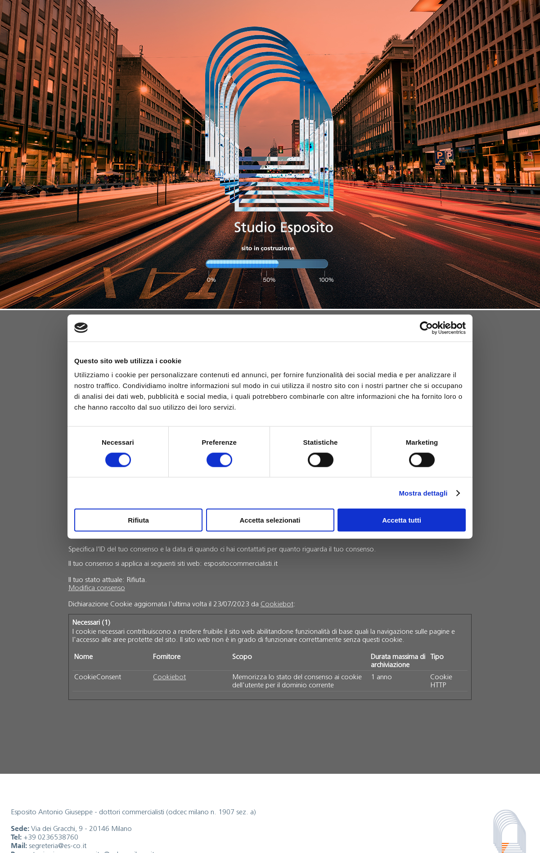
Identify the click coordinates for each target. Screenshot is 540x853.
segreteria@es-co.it (57, 845)
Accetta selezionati (269, 520)
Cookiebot (277, 604)
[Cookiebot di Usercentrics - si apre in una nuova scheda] (426, 327)
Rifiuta (138, 520)
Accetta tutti (401, 520)
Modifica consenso (96, 587)
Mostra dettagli (423, 492)
